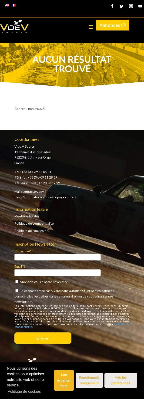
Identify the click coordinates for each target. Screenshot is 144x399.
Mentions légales (26, 216)
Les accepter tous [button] (64, 380)
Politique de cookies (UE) (32, 231)
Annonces (109, 25)
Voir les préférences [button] (120, 380)
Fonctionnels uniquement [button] (89, 380)
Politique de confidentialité (34, 223)
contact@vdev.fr (35, 191)
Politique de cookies (24, 391)
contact (71, 197)
